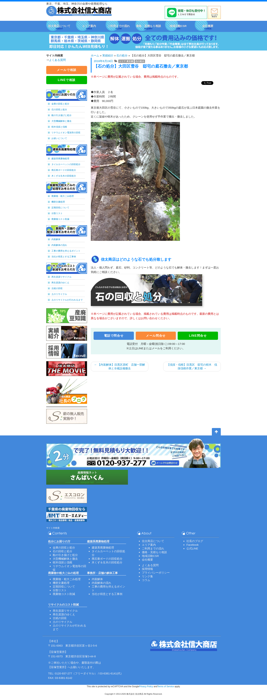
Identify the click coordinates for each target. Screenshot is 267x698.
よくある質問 (57, 59)
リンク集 (147, 576)
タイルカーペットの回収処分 (65, 164)
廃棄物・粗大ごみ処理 (62, 196)
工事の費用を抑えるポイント (65, 251)
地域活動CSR (150, 555)
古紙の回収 (57, 288)
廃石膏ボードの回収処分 (63, 170)
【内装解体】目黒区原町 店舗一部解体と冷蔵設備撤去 (119, 366)
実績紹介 (107, 55)
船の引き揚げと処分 (61, 115)
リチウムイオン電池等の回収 (65, 132)
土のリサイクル (59, 294)
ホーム (95, 55)
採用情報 (147, 568)
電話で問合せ (114, 335)
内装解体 (55, 239)
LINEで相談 (67, 80)
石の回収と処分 (59, 109)
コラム (146, 580)
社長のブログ (194, 541)
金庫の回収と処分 (60, 103)
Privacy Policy (146, 686)
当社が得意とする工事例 (63, 256)
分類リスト (57, 213)
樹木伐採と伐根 (59, 127)
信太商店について (153, 541)
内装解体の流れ (59, 245)
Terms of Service (165, 686)
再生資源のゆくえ (60, 282)
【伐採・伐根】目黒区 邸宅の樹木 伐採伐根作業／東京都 (192, 366)
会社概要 (147, 559)
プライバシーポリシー (156, 572)
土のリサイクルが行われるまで (67, 300)
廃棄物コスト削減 (60, 219)
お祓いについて (59, 138)
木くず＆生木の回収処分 (63, 176)
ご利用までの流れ (153, 548)
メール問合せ (156, 335)
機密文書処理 (58, 202)
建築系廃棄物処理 (60, 158)
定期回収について (60, 207)
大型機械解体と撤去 (61, 121)
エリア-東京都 (126, 61)
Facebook (192, 544)
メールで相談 (66, 69)
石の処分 (122, 55)
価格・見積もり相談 (154, 552)
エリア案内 (149, 544)
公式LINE (192, 548)
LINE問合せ (198, 335)
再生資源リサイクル (61, 277)
